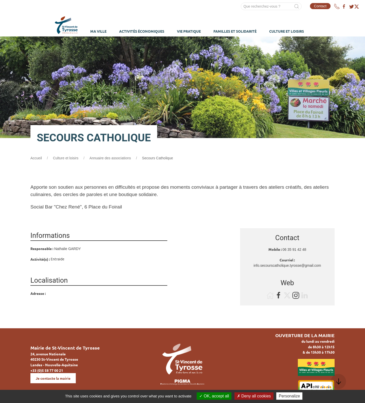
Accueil (36, 158)
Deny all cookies (254, 396)
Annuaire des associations (110, 158)
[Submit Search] (296, 6)
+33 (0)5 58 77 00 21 (46, 370)
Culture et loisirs (65, 158)
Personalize (289, 396)
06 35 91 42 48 (294, 249)
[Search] (271, 6)
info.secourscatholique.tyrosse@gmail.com (287, 265)
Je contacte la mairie (53, 378)
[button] (338, 381)
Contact (320, 6)
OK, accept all (214, 396)
